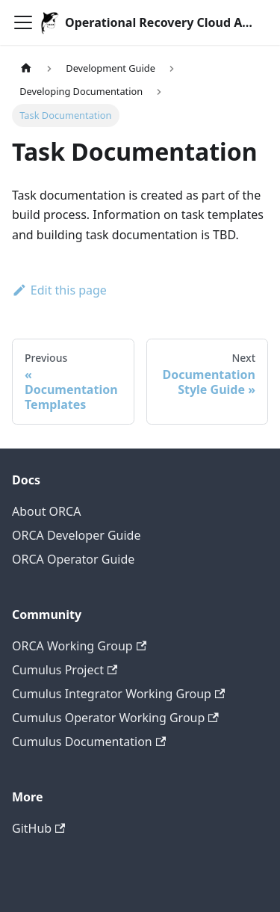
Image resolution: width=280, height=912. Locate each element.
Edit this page (59, 290)
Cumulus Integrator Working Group (118, 693)
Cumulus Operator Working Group (115, 717)
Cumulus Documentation (89, 741)
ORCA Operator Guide (73, 559)
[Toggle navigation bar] (23, 22)
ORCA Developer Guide (76, 535)
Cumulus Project (64, 670)
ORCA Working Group (79, 646)
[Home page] (26, 68)
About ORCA (46, 511)
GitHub (38, 828)
